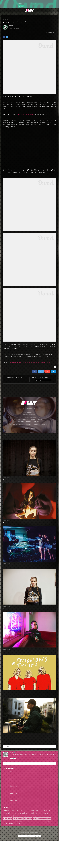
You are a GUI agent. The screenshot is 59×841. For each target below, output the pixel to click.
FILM (21, 815)
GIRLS (28, 820)
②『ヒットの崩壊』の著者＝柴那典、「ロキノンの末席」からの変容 (26, 780)
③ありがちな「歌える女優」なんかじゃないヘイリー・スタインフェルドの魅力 (27, 479)
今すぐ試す (21, 6)
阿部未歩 (5, 522)
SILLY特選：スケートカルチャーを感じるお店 (17, 739)
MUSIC (29, 815)
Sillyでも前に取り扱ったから (26, 114)
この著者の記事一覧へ (50, 32)
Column (47, 820)
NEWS (6, 813)
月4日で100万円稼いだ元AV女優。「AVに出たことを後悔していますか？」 (27, 787)
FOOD (6, 815)
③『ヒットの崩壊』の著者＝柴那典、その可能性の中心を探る (24, 773)
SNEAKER (33, 818)
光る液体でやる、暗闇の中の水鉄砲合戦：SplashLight (19, 565)
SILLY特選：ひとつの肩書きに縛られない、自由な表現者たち (21, 651)
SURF (45, 815)
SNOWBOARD (8, 818)
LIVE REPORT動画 (9, 825)
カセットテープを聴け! (34, 823)
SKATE (38, 815)
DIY (17, 818)
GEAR (51, 818)
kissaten (11, 25)
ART (13, 815)
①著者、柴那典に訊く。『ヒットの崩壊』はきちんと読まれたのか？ (26, 794)
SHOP (24, 818)
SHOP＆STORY (36, 813)
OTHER (20, 825)
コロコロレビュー (48, 823)
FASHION (46, 813)
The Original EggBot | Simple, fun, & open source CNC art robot (29, 362)
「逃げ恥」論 (20, 823)
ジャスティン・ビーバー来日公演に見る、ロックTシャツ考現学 (25, 801)
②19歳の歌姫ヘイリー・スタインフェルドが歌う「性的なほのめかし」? (24, 608)
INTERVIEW (18, 820)
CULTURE (38, 820)
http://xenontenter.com (15, 29)
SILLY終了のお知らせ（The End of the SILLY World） (19, 436)
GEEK (42, 818)
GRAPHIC (7, 820)
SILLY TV (15, 813)
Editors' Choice (9, 823)
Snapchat (25, 813)
